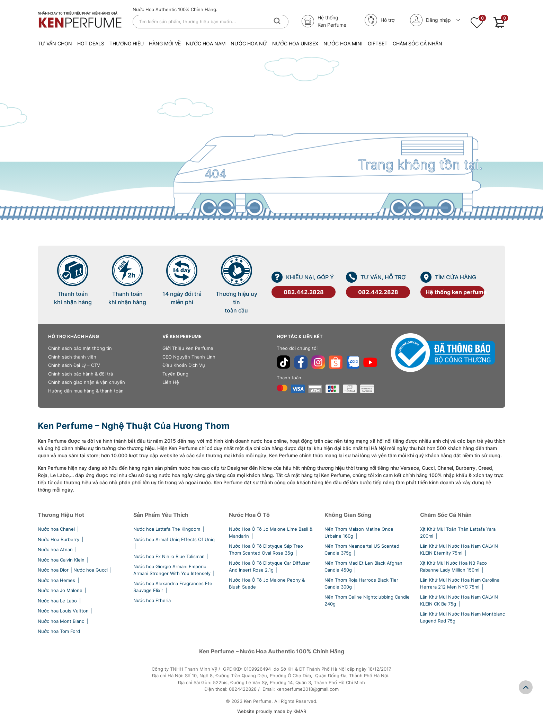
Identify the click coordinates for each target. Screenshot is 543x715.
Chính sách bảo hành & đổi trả (80, 374)
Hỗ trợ (379, 20)
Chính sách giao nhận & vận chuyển (86, 382)
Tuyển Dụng (175, 374)
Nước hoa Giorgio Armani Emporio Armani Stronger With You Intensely (174, 570)
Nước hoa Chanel (59, 529)
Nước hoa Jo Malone (62, 590)
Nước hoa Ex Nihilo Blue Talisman (171, 556)
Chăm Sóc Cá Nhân (417, 43)
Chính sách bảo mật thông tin (80, 348)
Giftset (378, 43)
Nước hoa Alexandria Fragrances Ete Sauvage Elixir (172, 587)
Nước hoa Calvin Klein (63, 560)
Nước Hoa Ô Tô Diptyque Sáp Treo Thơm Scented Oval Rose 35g (266, 549)
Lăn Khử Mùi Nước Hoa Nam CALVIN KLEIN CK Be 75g (459, 600)
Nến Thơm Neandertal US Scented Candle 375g (361, 549)
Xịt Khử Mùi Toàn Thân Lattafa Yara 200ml (458, 532)
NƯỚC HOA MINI (343, 43)
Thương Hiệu (126, 43)
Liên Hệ (170, 382)
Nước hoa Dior (55, 570)
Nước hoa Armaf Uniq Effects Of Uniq (174, 543)
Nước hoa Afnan (58, 549)
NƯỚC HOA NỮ (249, 43)
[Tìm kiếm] (277, 21)
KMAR (299, 711)
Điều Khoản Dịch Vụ (183, 365)
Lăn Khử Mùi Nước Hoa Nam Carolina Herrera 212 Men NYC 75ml (459, 583)
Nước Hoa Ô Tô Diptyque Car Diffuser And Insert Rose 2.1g (269, 566)
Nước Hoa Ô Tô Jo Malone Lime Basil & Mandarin (270, 532)
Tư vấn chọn (55, 43)
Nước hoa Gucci (93, 570)
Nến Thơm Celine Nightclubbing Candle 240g (367, 600)
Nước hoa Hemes (59, 580)
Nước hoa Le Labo (60, 600)
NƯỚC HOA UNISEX (295, 43)
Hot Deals (90, 43)
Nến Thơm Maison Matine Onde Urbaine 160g (358, 532)
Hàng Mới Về (165, 43)
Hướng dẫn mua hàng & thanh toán (86, 391)
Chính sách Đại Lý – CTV (74, 365)
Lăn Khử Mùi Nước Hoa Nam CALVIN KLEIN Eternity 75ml (459, 549)
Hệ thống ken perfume (455, 292)
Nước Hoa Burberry (61, 539)
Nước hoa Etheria (152, 600)
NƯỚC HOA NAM (205, 43)
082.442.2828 (304, 292)
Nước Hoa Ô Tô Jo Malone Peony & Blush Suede (267, 583)
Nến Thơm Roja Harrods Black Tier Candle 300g (361, 583)
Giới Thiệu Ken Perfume (187, 348)
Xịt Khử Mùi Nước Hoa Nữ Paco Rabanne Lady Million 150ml (453, 566)
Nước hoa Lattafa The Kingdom (169, 529)
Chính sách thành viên (72, 357)
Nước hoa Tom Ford (59, 631)
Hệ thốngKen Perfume (324, 21)
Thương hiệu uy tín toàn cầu (236, 302)
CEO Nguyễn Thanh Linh (188, 357)
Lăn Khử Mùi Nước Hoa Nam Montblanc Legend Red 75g (462, 617)
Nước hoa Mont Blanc (63, 621)
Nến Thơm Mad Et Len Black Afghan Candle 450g (363, 566)
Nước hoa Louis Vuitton (66, 611)
